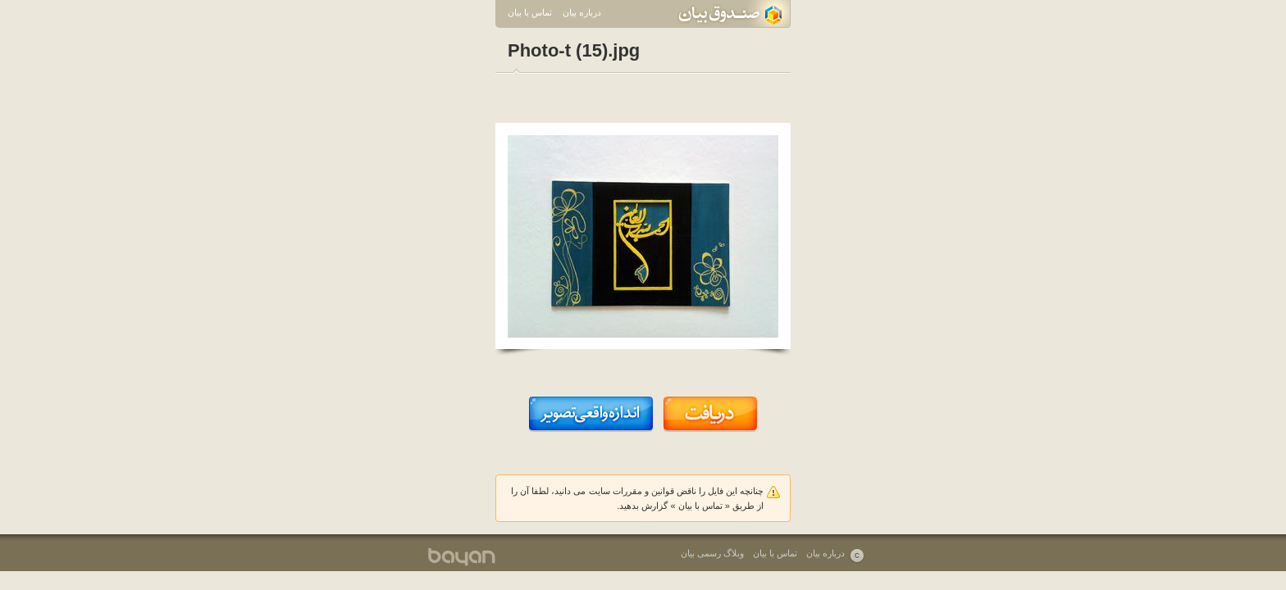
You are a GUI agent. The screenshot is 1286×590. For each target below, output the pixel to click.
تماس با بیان (530, 12)
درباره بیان (582, 12)
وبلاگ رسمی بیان (712, 553)
